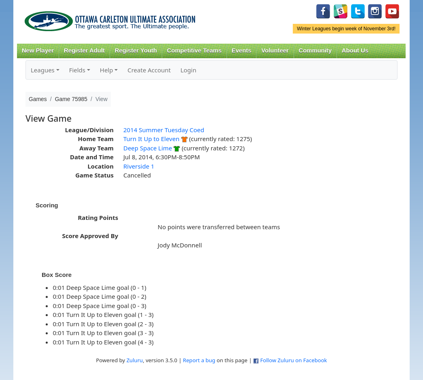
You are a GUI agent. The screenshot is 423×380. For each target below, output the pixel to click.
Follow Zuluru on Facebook (293, 360)
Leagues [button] (43, 70)
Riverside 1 (138, 166)
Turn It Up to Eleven (151, 139)
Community (315, 50)
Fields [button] (77, 70)
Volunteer (274, 50)
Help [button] (106, 70)
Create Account (149, 70)
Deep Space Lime (147, 148)
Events (242, 50)
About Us (355, 50)
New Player (38, 50)
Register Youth (136, 50)
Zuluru (135, 360)
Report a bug (199, 360)
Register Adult (84, 50)
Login (188, 70)
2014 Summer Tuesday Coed (163, 130)
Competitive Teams (194, 50)
